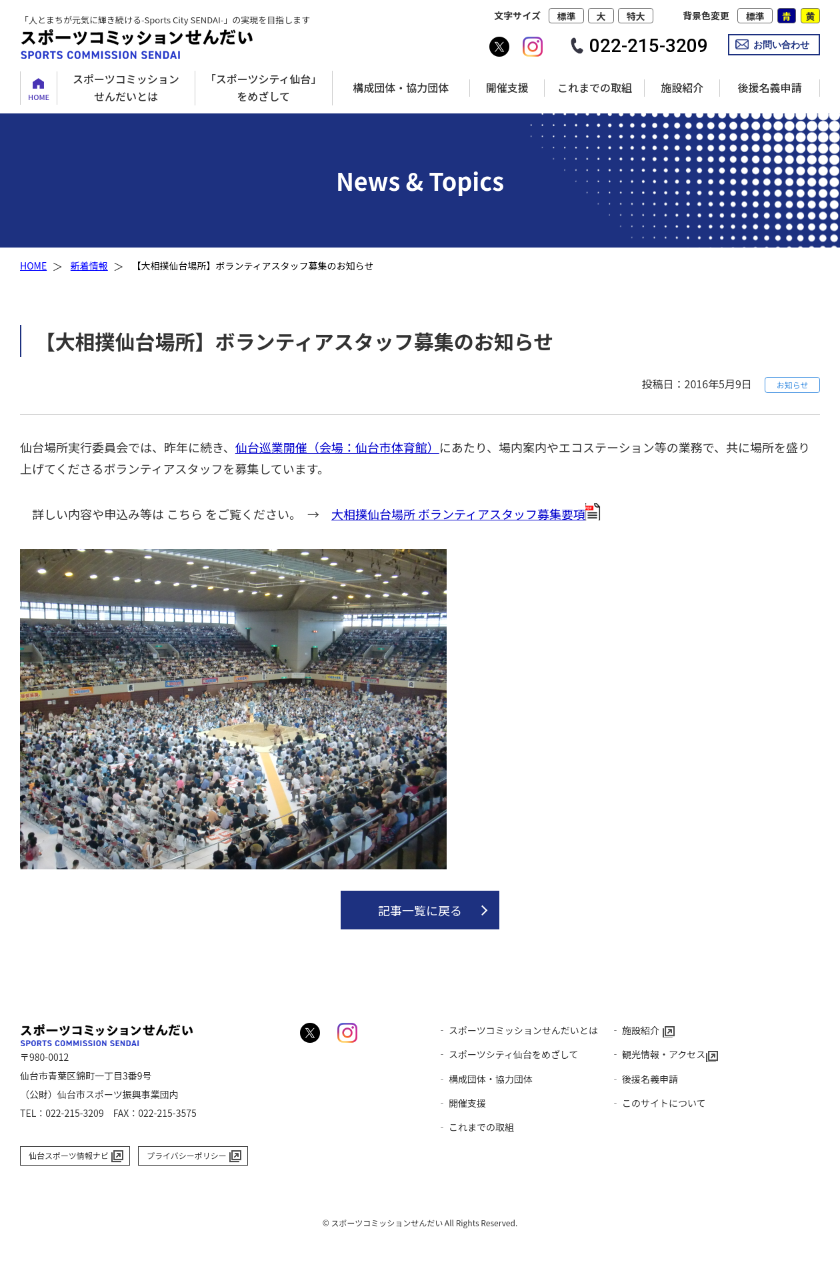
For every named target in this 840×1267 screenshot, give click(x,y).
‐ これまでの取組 (475, 1127)
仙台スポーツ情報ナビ (69, 1155)
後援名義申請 (769, 87)
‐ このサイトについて (658, 1103)
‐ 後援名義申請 (644, 1079)
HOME (38, 96)
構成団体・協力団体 (401, 87)
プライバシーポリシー (187, 1155)
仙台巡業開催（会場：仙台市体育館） (337, 447)
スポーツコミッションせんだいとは (126, 87)
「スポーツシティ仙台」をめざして (263, 87)
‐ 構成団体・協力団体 (485, 1079)
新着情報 (89, 265)
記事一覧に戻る (420, 910)
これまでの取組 (594, 87)
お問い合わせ (781, 44)
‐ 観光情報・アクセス (658, 1054)
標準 (566, 16)
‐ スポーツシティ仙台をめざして (508, 1054)
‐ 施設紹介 (635, 1030)
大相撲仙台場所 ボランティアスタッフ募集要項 (458, 513)
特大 (636, 16)
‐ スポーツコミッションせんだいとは (517, 1030)
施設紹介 (682, 87)
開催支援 (507, 87)
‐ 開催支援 (461, 1103)
